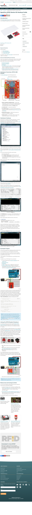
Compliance (18, 491)
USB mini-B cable (11, 55)
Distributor (20, 0)
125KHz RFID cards (6, 53)
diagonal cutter (15, 341)
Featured (3, 8)
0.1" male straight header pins (9, 360)
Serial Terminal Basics (6, 64)
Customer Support (29, 0)
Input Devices (26, 43)
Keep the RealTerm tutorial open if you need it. (12, 193)
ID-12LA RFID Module (6, 52)
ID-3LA (17, 112)
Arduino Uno (4, 270)
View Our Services (3, 490)
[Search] (17, 5)
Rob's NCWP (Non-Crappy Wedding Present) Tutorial (11, 404)
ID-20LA (8, 113)
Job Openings (2, 485)
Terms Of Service (19, 489)
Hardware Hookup (25, 21)
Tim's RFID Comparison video (7, 67)
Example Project (25, 23)
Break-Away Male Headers (6, 274)
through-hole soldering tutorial (13, 276)
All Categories (25, 8)
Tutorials (4, 10)
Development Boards (17, 8)
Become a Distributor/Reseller (5, 491)
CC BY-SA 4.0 (29, 52)
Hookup (24, 41)
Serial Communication (6, 63)
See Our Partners (3, 489)
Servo (4, 273)
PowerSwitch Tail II (10, 400)
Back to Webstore (22, 5)
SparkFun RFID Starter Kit (6, 19)
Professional (12, 0)
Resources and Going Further (26, 29)
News (14, 2)
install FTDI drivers (6, 125)
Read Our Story (3, 481)
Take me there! (9, 465)
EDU (16, 0)
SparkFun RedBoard (14, 269)
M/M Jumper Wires (5, 271)
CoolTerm (12, 189)
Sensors (11, 8)
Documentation (8, 2)
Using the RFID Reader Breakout (26, 26)
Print (23, 36)
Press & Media (3, 482)
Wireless (25, 47)
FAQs (17, 485)
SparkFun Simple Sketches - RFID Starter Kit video (10, 70)
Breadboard (4, 272)
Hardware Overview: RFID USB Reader (26, 19)
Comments (26, 32)
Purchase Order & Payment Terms (21, 482)
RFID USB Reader (6, 51)
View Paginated (25, 34)
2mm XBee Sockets (3, 341)
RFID (24, 45)
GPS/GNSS (6, 8)
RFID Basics (4, 65)
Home (1, 10)
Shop (2, 2)
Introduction (24, 16)
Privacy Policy (18, 490)
